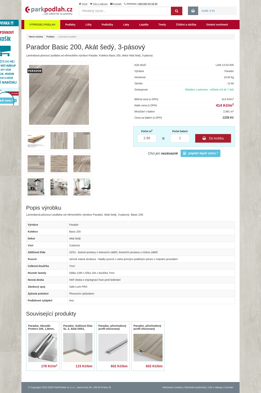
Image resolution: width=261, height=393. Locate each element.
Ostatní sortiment (217, 24)
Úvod (84, 3)
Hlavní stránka (36, 37)
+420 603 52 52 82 (147, 3)
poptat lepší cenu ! (200, 153)
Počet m (146, 131)
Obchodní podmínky (195, 387)
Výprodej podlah (42, 24)
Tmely (162, 24)
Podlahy (70, 24)
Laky (126, 24)
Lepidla (143, 24)
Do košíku (213, 138)
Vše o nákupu (100, 3)
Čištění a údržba (186, 24)
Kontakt (117, 3)
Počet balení (180, 131)
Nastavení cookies (172, 387)
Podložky (107, 24)
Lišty (89, 24)
